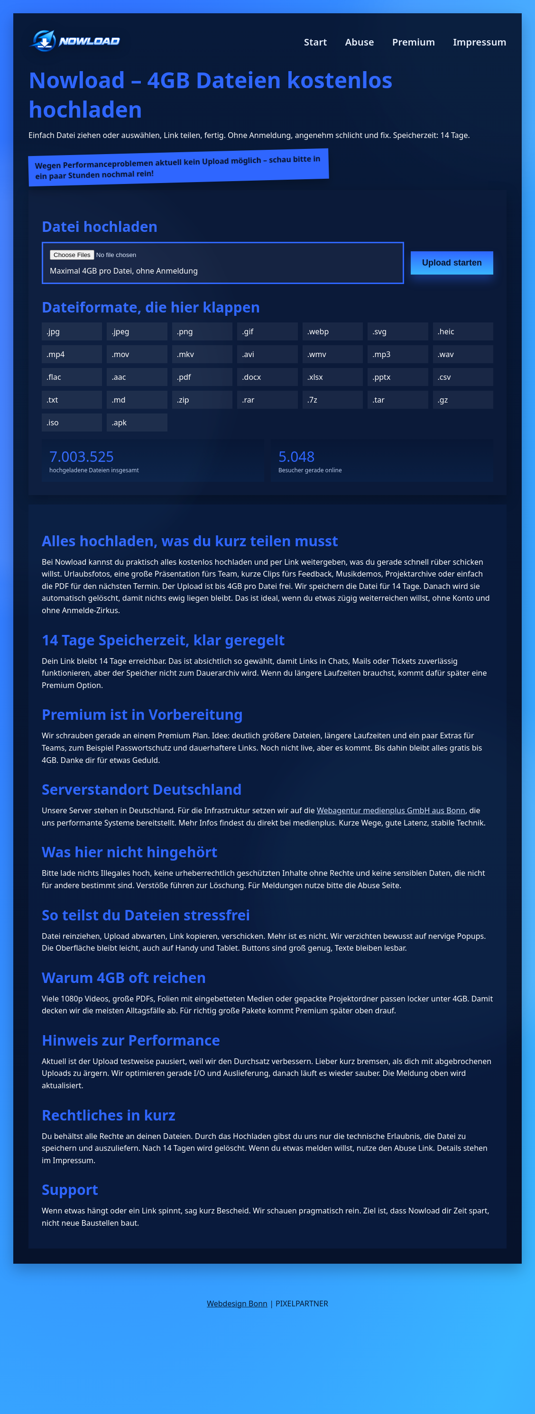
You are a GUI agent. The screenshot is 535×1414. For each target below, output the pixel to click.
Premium (413, 42)
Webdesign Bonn (237, 1303)
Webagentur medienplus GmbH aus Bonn (391, 810)
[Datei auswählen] (163, 255)
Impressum (480, 42)
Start (315, 42)
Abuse (359, 42)
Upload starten (452, 262)
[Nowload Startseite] (74, 41)
